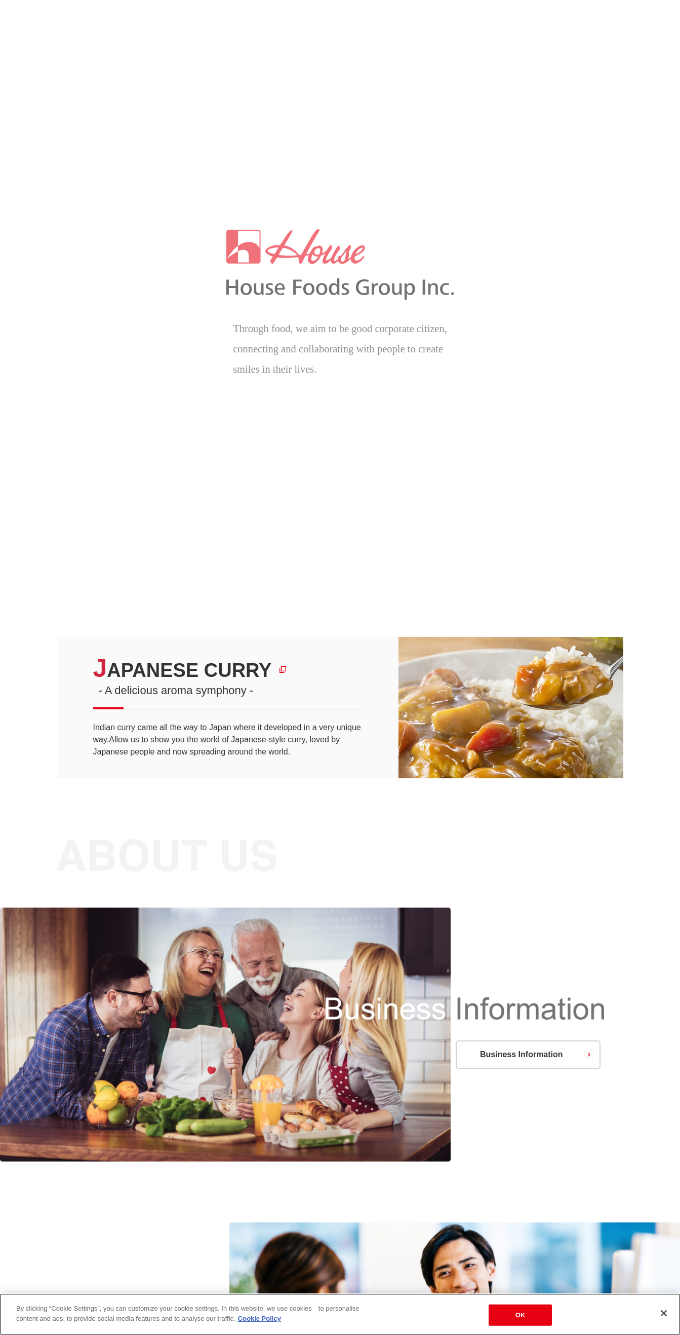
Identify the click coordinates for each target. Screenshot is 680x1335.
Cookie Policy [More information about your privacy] (259, 1321)
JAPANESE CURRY (182, 670)
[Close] (664, 1316)
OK (520, 1317)
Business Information (521, 1054)
